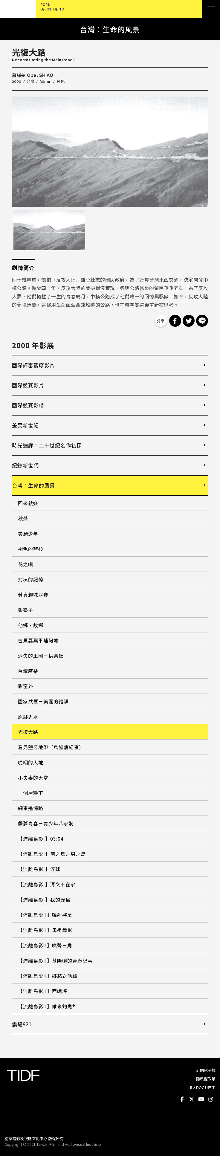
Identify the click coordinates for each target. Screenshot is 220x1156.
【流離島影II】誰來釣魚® (46, 1006)
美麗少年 (28, 533)
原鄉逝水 (28, 716)
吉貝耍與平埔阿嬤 (38, 640)
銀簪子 (25, 609)
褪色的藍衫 (30, 548)
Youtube (201, 1099)
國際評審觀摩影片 (33, 365)
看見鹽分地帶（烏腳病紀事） (51, 747)
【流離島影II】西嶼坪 (42, 991)
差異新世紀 (25, 425)
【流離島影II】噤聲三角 (45, 945)
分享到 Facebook (175, 321)
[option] (110, 152)
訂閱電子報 (206, 1070)
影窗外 (25, 686)
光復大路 (28, 731)
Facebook (182, 1099)
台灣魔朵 (28, 670)
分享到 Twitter (189, 321)
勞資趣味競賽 (33, 594)
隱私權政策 (206, 1079)
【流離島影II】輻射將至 (45, 914)
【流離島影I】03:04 (41, 838)
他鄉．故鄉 (30, 625)
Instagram (211, 1099)
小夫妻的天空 (33, 777)
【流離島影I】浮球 (39, 869)
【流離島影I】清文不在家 (47, 884)
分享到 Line (202, 321)
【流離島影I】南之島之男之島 (52, 853)
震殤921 (22, 1024)
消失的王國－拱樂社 (41, 655)
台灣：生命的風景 (33, 485)
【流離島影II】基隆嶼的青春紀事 (55, 960)
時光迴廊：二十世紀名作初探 (47, 445)
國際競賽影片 (28, 385)
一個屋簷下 (30, 792)
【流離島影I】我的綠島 (44, 899)
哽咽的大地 (30, 762)
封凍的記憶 (30, 579)
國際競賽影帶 (28, 405)
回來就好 (28, 503)
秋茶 (23, 518)
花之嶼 (25, 564)
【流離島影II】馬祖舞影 (45, 930)
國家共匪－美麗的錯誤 (43, 701)
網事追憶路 (30, 808)
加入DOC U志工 (202, 1087)
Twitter (191, 1099)
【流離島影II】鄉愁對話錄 (47, 975)
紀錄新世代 (25, 465)
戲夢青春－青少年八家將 (46, 823)
